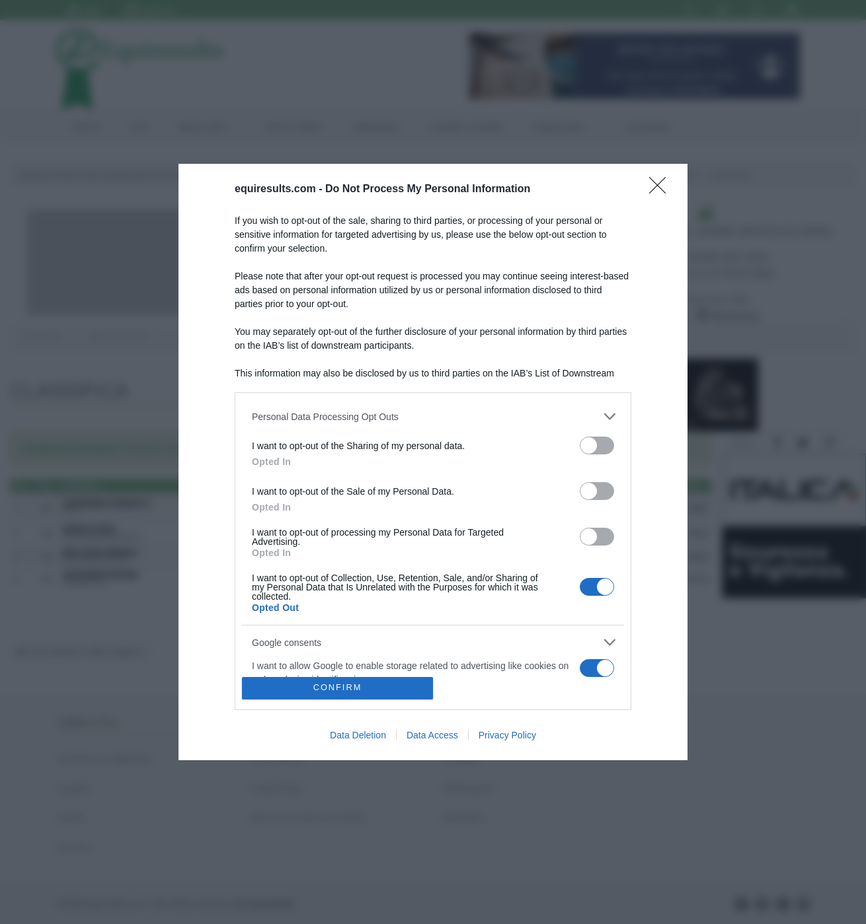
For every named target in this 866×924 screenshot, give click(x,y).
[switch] (597, 445)
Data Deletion (358, 735)
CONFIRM (337, 688)
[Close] (661, 189)
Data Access (432, 735)
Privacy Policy (507, 735)
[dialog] (433, 462)
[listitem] (433, 416)
